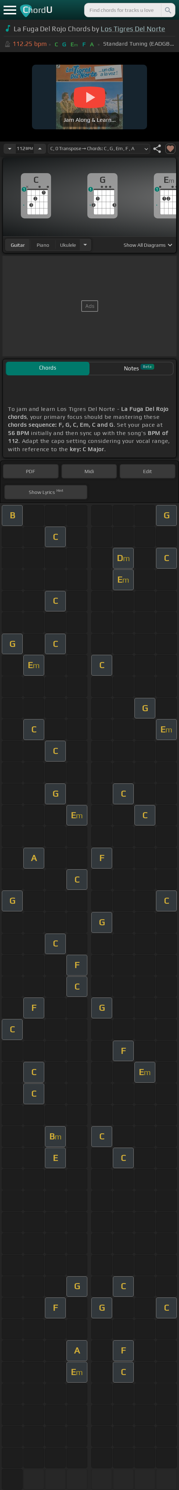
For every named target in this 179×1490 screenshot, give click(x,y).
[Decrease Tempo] (10, 149)
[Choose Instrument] (85, 244)
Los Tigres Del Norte (133, 29)
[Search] (167, 10)
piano (43, 245)
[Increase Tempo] (40, 149)
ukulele (68, 245)
